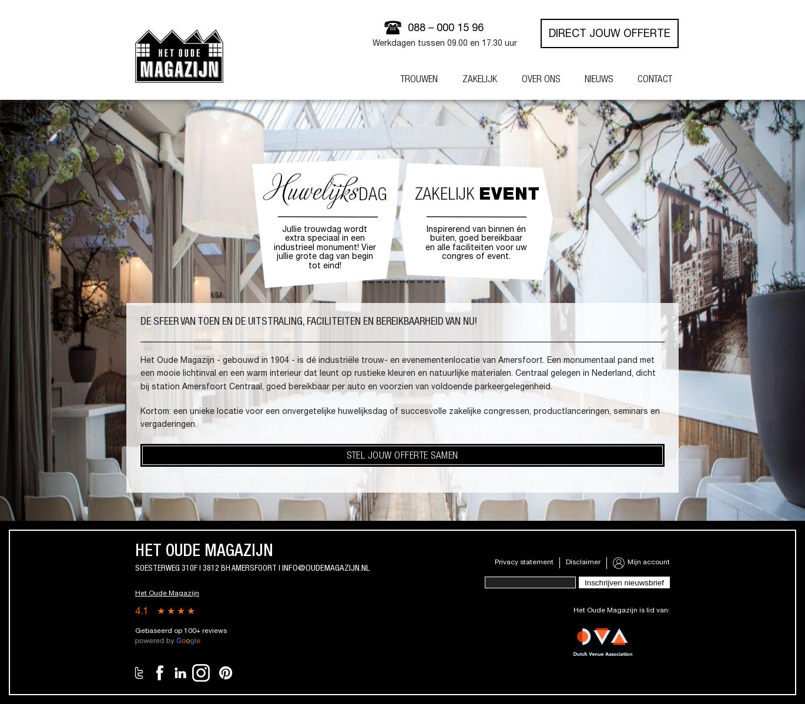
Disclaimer (583, 562)
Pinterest (225, 672)
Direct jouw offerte (609, 34)
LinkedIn (180, 672)
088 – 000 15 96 (446, 28)
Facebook (159, 672)
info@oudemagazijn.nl (326, 568)
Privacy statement (524, 562)
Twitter (139, 672)
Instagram (201, 672)
